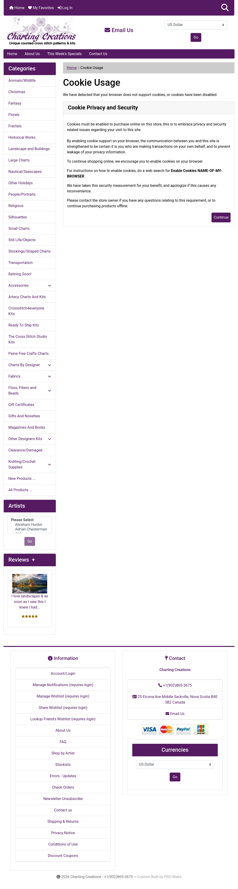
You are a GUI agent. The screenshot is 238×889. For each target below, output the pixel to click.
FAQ (63, 742)
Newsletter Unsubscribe (63, 799)
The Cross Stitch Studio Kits (27, 339)
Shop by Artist (63, 753)
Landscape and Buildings (29, 149)
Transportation (20, 262)
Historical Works (22, 137)
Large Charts (19, 160)
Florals (14, 114)
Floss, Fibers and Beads (29, 390)
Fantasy (14, 103)
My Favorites (41, 8)
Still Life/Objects (22, 240)
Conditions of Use (63, 844)
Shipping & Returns (63, 821)
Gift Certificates (21, 404)
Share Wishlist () (63, 707)
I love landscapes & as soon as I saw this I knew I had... (29, 591)
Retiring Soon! (19, 274)
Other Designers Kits (29, 439)
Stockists (63, 764)
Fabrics (29, 376)
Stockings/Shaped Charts (29, 251)
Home (16, 8)
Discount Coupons (63, 855)
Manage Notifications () (63, 685)
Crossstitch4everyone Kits (26, 311)
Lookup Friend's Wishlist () (63, 719)
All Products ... (20, 490)
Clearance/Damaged (25, 450)
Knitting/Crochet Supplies (29, 464)
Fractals (15, 126)
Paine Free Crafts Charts (28, 353)
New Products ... (22, 478)
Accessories (29, 285)
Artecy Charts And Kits (27, 297)
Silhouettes (17, 217)
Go (196, 37)
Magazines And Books (26, 427)
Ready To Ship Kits (23, 325)
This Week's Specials (64, 54)
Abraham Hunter (29, 524)
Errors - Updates (63, 776)
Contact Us (98, 54)
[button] (225, 8)
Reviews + (21, 559)
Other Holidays (20, 183)
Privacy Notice (63, 833)
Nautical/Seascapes (25, 171)
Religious (15, 206)
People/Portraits (22, 194)
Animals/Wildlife (22, 80)
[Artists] (29, 524)
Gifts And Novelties (24, 416)
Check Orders (63, 787)
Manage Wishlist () (63, 696)
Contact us (63, 810)
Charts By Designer (29, 365)
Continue (221, 217)
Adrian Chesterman (29, 529)
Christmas (16, 92)
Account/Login (63, 673)
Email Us (119, 30)
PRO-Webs (173, 877)
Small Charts (19, 228)
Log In (65, 8)
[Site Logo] (42, 31)
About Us (32, 54)
